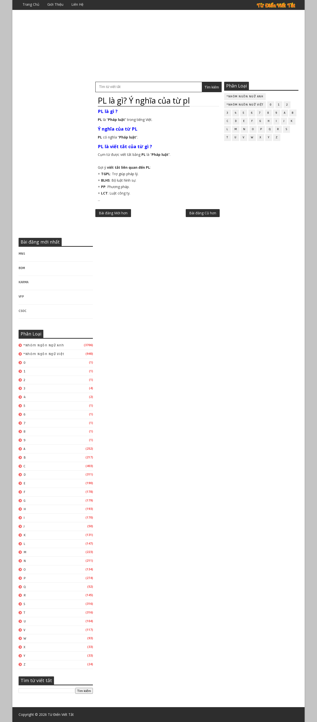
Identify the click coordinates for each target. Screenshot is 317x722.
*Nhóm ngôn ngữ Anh (44, 345)
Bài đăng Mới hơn (113, 213)
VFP (21, 297)
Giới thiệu (55, 4)
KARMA (23, 282)
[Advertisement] (158, 46)
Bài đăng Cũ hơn (202, 213)
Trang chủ (31, 4)
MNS (22, 254)
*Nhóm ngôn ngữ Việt (44, 354)
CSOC (22, 311)
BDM (22, 268)
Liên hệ (77, 4)
